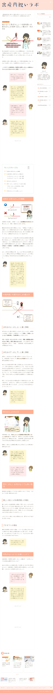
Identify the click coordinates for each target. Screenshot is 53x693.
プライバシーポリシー (42, 2)
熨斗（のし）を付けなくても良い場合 (16, 183)
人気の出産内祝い (45, 88)
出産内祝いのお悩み (45, 92)
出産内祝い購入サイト (45, 100)
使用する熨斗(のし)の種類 (13, 171)
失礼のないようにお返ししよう (15, 191)
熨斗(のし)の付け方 (12, 181)
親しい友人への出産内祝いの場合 (16, 186)
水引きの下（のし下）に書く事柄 (16, 178)
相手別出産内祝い (45, 105)
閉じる (28, 167)
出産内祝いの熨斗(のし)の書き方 (15, 174)
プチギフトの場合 (12, 188)
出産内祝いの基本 (6, 21)
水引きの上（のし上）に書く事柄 (16, 176)
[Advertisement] (17, 151)
